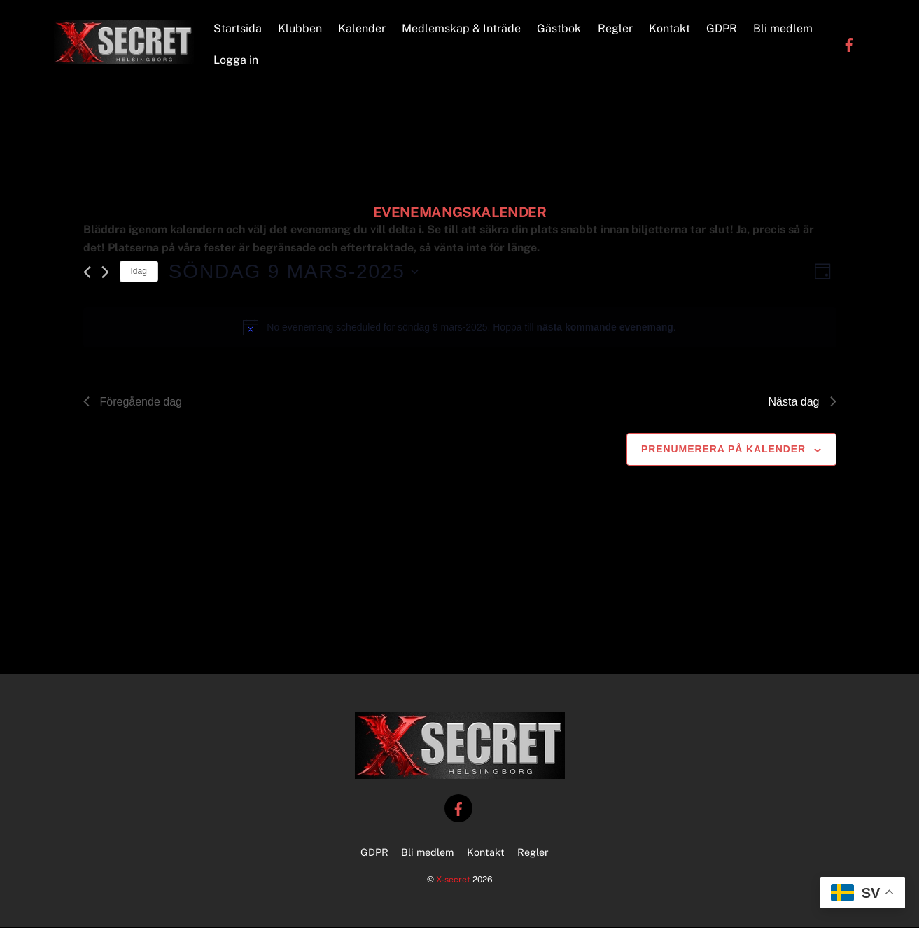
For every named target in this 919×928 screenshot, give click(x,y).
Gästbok (560, 28)
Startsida (237, 28)
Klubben (300, 28)
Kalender (362, 28)
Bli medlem (783, 28)
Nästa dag (802, 402)
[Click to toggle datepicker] (294, 272)
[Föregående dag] (87, 272)
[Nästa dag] (105, 272)
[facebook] (849, 44)
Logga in (235, 60)
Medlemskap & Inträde (461, 28)
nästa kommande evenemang (605, 328)
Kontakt (669, 28)
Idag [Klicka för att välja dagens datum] (139, 272)
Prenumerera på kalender (723, 450)
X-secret (453, 880)
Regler (615, 28)
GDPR (721, 28)
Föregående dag (132, 402)
